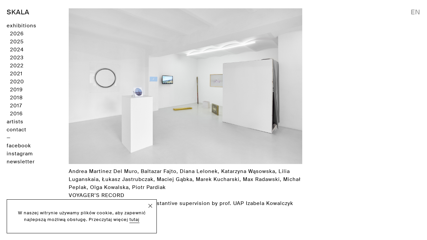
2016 (16, 113)
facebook (19, 145)
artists (15, 121)
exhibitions (21, 25)
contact (16, 129)
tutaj (134, 219)
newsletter (21, 161)
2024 (17, 49)
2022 (17, 65)
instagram (20, 153)
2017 (16, 105)
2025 (17, 41)
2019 (16, 89)
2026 (17, 33)
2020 (17, 81)
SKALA (18, 12)
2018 (16, 97)
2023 (17, 57)
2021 (16, 73)
